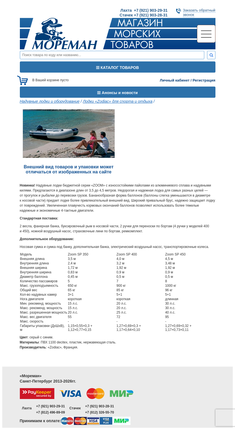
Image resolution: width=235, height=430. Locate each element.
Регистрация (204, 80)
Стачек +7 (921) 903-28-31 (143, 15)
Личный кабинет (174, 80)
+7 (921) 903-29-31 (50, 406)
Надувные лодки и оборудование (50, 101)
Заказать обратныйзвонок (199, 12)
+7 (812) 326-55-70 (99, 412)
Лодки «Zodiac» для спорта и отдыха (117, 101)
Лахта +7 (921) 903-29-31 (143, 10)
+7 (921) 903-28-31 (99, 406)
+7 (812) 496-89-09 (50, 412)
